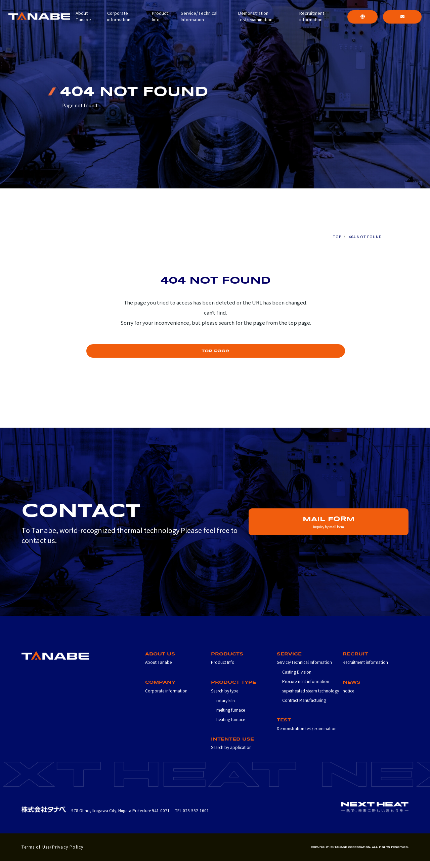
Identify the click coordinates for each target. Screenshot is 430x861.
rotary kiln (225, 700)
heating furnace (230, 719)
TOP (337, 237)
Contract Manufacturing (304, 700)
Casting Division (296, 672)
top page (215, 351)
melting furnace (230, 710)
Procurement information (305, 681)
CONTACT (402, 19)
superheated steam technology (310, 690)
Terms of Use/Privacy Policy (52, 847)
